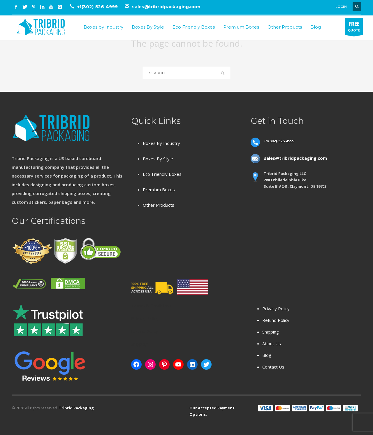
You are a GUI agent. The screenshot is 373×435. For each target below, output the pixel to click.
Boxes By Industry (161, 143)
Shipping (270, 332)
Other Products (158, 205)
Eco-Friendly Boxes (162, 174)
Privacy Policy (276, 308)
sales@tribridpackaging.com (166, 6)
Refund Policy (275, 320)
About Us (271, 343)
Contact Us (273, 367)
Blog (266, 355)
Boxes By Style (158, 159)
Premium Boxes (159, 189)
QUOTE (354, 27)
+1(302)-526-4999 (98, 6)
